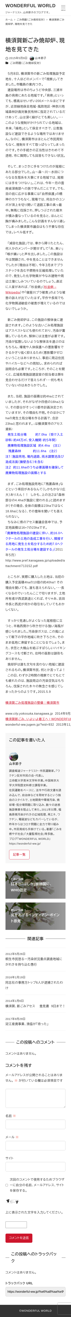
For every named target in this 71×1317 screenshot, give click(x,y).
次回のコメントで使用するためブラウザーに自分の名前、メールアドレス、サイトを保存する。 (37, 1185)
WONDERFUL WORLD (30, 5)
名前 (10, 1116)
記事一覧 (19, 854)
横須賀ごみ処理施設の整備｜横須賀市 (32, 702)
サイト (9, 1158)
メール (12, 1137)
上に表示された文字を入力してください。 (34, 1212)
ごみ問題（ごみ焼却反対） (25, 63)
